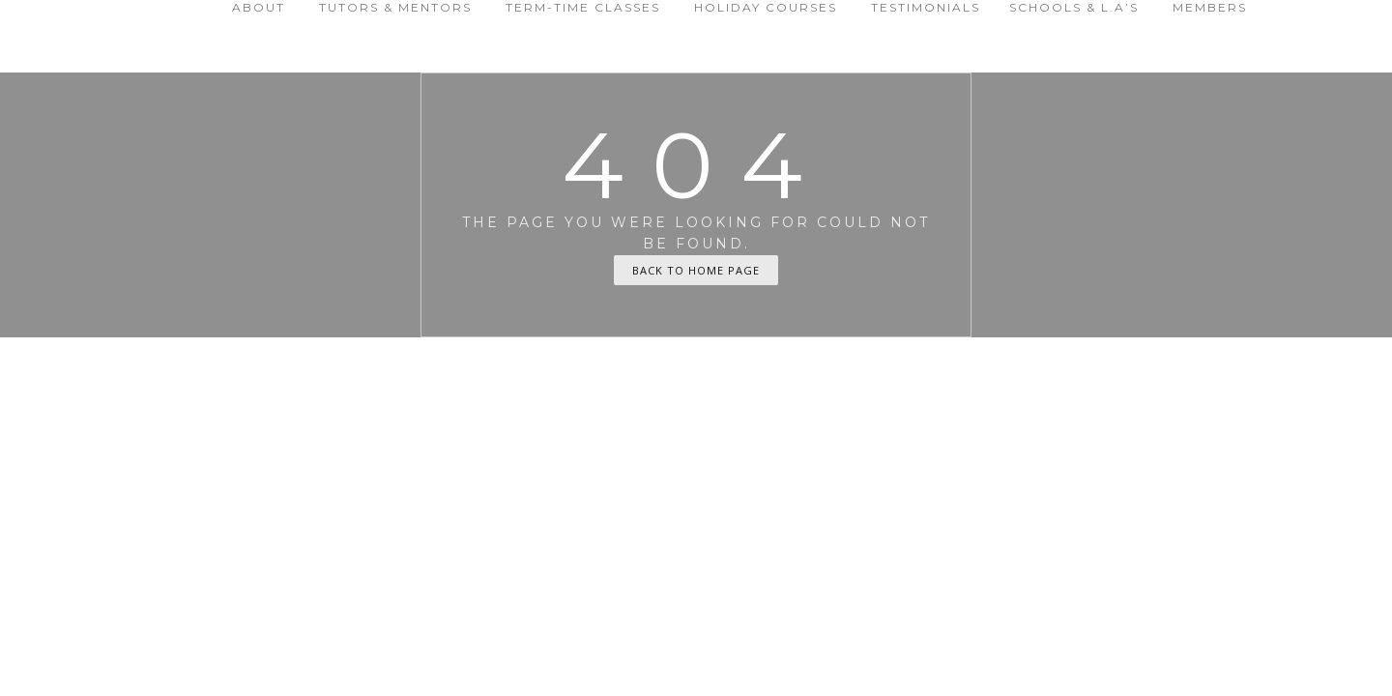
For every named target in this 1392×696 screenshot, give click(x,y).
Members (1210, 7)
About (258, 7)
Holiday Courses (765, 7)
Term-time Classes (583, 7)
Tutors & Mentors (395, 7)
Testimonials (925, 7)
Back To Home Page (696, 270)
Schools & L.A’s (1074, 7)
